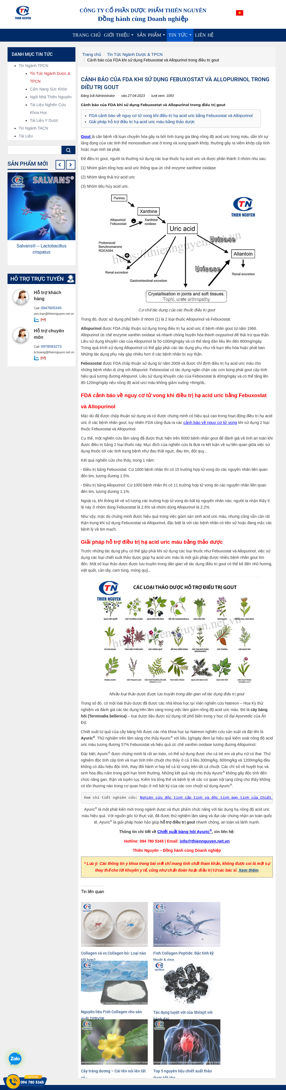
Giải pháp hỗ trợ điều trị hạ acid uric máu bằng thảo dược (139, 120)
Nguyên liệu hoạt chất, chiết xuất (177, 1056)
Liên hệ (204, 35)
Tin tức (180, 37)
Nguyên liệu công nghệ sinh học (176, 1062)
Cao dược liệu (161, 1067)
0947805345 (49, 308)
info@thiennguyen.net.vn (204, 839)
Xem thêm (248, 867)
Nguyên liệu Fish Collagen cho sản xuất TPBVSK (199, 942)
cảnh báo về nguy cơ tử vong (208, 421)
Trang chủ (87, 35)
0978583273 (49, 346)
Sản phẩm (152, 37)
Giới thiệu (119, 37)
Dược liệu (157, 1073)
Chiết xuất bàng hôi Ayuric (185, 829)
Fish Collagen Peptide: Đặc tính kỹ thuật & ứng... (150, 942)
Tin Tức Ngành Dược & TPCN (132, 54)
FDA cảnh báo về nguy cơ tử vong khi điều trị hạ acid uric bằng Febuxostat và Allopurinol (166, 115)
